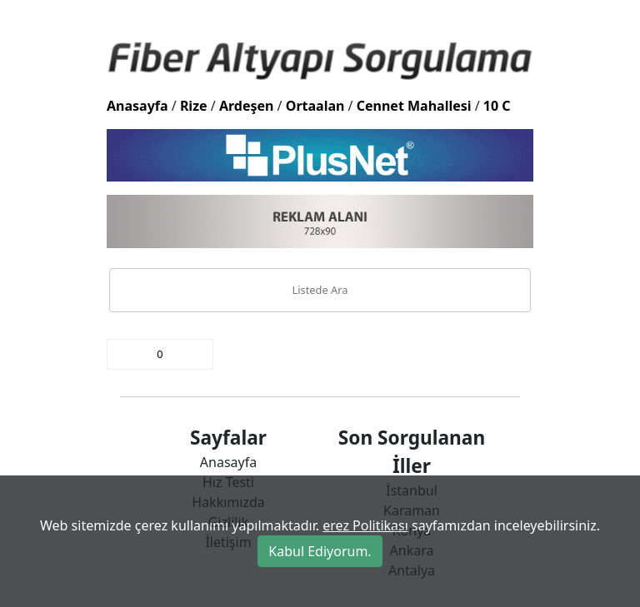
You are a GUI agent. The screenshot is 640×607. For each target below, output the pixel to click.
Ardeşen (246, 106)
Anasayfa (137, 106)
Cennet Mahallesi (414, 106)
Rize (194, 106)
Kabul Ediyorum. (319, 551)
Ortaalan (315, 106)
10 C (497, 106)
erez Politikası (365, 525)
